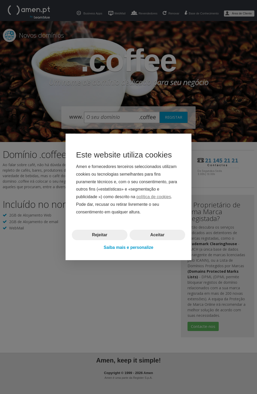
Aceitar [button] (157, 235)
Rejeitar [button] (100, 235)
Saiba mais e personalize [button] (128, 247)
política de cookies (153, 197)
